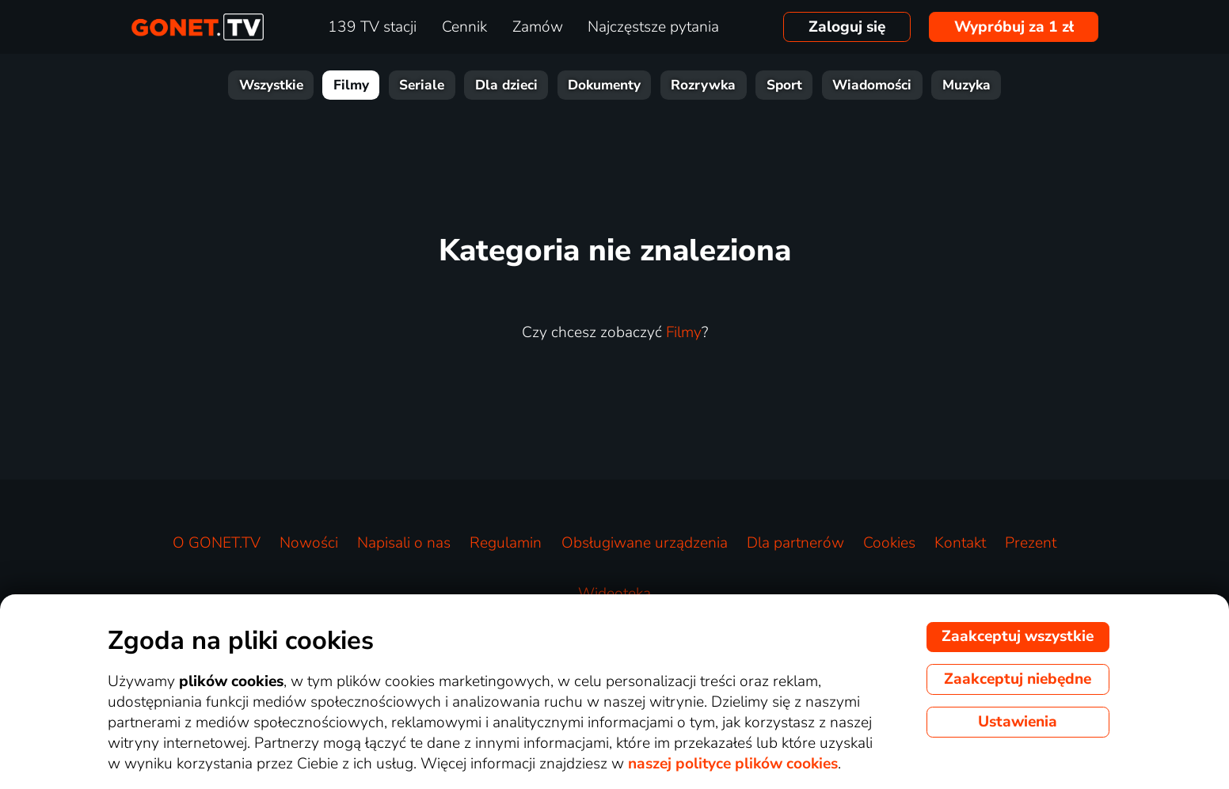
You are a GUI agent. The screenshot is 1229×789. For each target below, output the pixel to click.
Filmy (351, 85)
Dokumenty (604, 85)
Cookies (889, 543)
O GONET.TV (217, 543)
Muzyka (966, 85)
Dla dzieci (506, 85)
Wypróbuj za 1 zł (1014, 27)
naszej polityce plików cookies (733, 763)
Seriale (421, 85)
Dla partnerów (795, 543)
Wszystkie (271, 85)
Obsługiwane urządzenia (644, 543)
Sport (784, 85)
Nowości (309, 543)
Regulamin (506, 543)
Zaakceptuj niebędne (1017, 679)
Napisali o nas (404, 543)
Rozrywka (703, 85)
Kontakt (960, 543)
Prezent (1030, 543)
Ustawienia (1017, 721)
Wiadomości (871, 85)
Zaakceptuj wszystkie (1018, 636)
